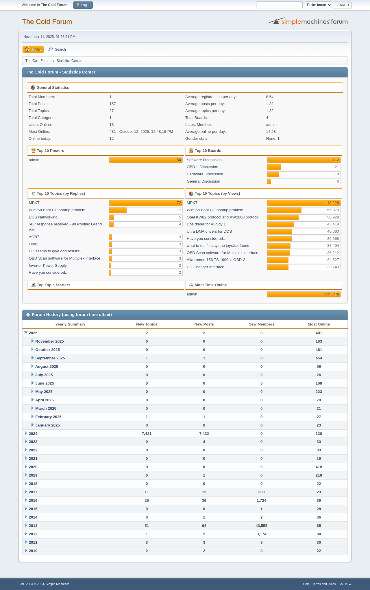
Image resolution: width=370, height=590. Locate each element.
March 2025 (45, 408)
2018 (33, 483)
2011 (33, 542)
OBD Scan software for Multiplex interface (64, 258)
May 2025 (43, 391)
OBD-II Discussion (202, 167)
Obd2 (33, 244)
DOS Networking (43, 217)
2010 (33, 551)
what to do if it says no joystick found (218, 245)
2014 (33, 517)
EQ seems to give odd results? (55, 251)
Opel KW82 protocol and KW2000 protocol (223, 217)
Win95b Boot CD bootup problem (57, 210)
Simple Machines (57, 584)
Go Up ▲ (345, 584)
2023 (33, 442)
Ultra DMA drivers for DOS (209, 231)
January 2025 (47, 425)
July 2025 (44, 375)
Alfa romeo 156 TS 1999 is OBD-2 (216, 260)
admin (271, 124)
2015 (33, 509)
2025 (33, 333)
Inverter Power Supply (48, 265)
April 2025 (44, 400)
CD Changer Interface (205, 267)
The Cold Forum (47, 21)
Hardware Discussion (205, 174)
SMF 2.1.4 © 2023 (31, 584)
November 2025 (49, 341)
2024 (33, 433)
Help (306, 584)
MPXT (34, 203)
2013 (33, 525)
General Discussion (203, 181)
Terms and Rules (324, 584)
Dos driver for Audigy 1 (206, 224)
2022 (33, 450)
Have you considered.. (48, 272)
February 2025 (48, 417)
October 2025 (47, 350)
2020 (33, 467)
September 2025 (50, 358)
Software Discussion (204, 160)
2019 (33, 475)
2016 (33, 500)
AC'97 (34, 237)
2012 (33, 534)
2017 (33, 492)
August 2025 (46, 366)
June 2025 (44, 383)
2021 (33, 458)
